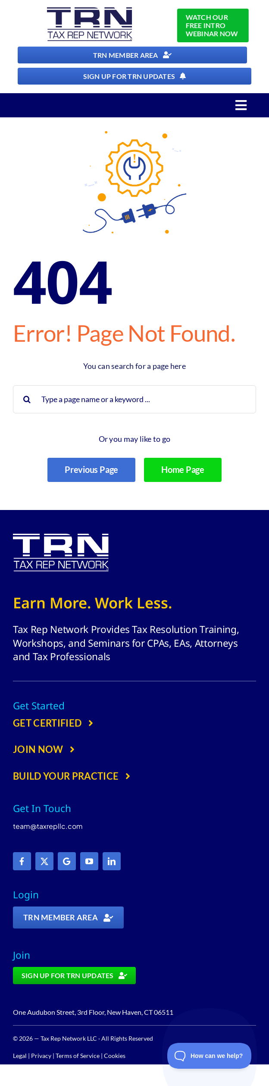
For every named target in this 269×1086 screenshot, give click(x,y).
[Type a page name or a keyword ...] (134, 399)
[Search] (27, 399)
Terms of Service (78, 1055)
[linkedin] (112, 861)
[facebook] (22, 861)
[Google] (67, 861)
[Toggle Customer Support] (209, 1056)
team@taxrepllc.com (48, 826)
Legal (20, 1055)
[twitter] (44, 861)
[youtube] (89, 861)
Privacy (41, 1055)
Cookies (114, 1055)
